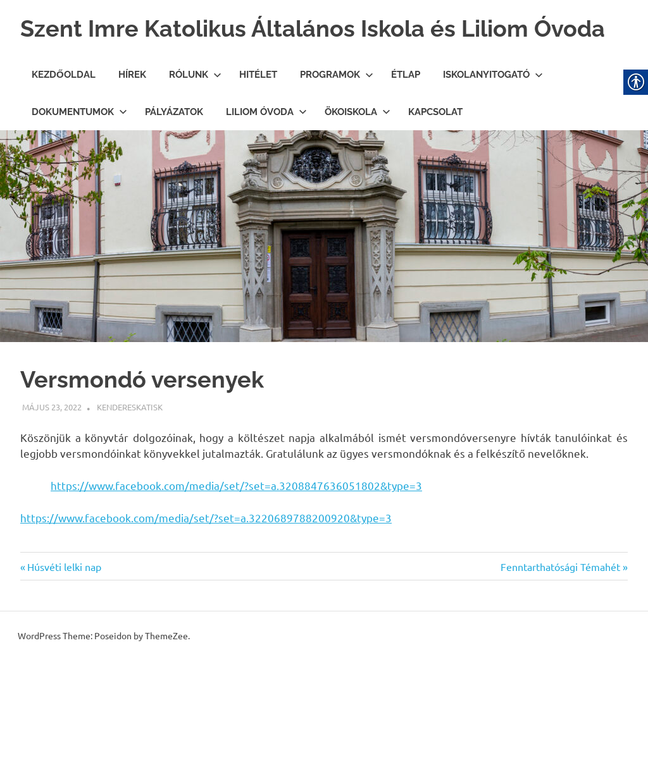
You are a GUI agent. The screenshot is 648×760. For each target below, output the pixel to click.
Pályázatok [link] (174, 148)
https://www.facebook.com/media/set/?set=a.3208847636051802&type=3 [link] (236, 521)
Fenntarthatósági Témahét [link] (560, 602)
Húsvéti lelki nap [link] (64, 602)
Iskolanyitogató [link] (493, 110)
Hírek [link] (132, 110)
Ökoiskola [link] (357, 148)
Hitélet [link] (258, 110)
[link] (52, 443)
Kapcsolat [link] (435, 148)
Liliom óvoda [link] (266, 148)
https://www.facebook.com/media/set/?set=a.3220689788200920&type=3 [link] (206, 553)
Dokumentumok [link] (79, 148)
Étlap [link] (405, 110)
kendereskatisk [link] (130, 443)
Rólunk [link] (195, 110)
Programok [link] (336, 110)
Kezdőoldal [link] (64, 110)
